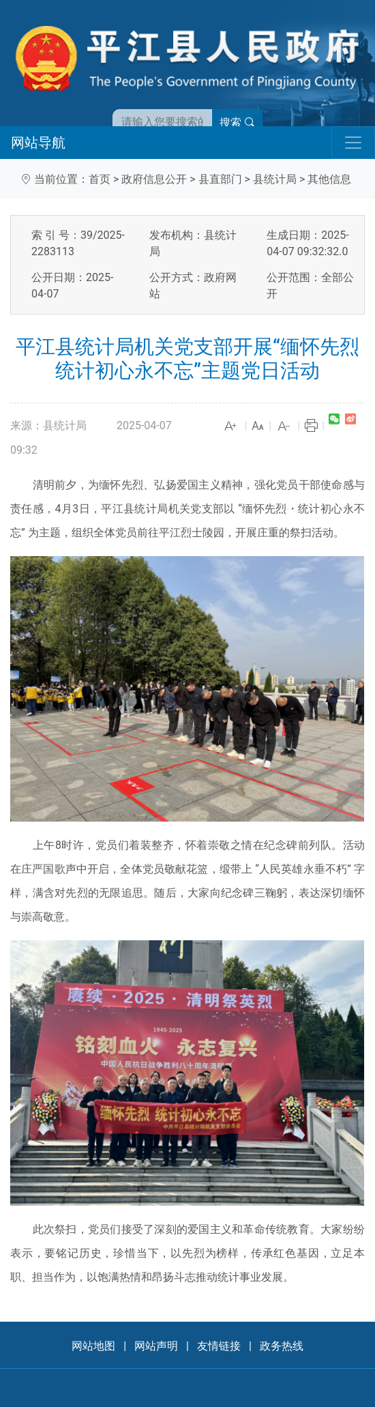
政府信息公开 (154, 179)
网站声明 (156, 1345)
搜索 (237, 122)
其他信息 (329, 179)
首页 (99, 179)
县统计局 (275, 179)
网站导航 (38, 142)
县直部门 (220, 179)
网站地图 (93, 1345)
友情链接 (219, 1345)
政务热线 (281, 1345)
